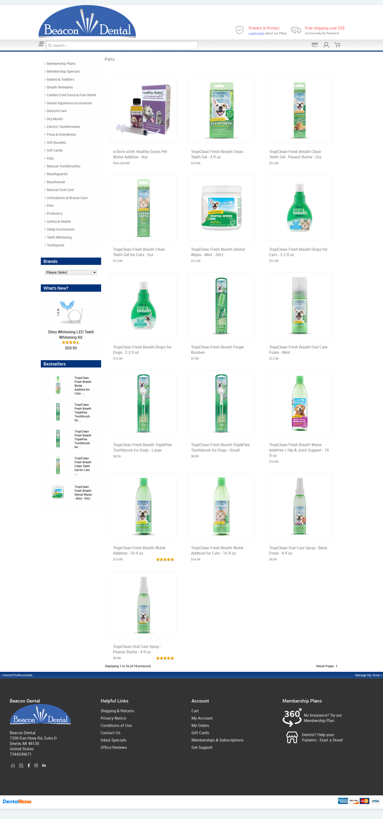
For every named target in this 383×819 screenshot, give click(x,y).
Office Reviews (114, 747)
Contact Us (110, 732)
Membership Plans (61, 63)
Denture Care (57, 110)
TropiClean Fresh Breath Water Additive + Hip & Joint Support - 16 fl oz (299, 450)
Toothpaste (55, 245)
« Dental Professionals (16, 675)
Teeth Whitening (59, 237)
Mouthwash (56, 182)
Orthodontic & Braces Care (67, 197)
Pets (50, 205)
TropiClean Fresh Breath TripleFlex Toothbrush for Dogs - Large (142, 447)
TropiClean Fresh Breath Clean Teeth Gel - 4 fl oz (217, 154)
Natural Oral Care (60, 189)
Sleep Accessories (60, 229)
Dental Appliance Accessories (69, 103)
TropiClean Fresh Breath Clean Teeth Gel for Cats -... (82, 466)
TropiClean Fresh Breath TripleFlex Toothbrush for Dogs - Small (220, 447)
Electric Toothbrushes (63, 126)
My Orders (200, 725)
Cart (195, 710)
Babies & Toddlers (60, 79)
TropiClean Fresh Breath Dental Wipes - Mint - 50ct (83, 492)
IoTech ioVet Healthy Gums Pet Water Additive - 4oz (140, 154)
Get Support (202, 747)
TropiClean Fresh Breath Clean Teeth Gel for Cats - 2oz (139, 252)
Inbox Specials (113, 740)
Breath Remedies (60, 87)
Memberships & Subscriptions (218, 740)
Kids (50, 158)
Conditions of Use (116, 725)
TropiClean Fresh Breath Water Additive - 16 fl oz (139, 550)
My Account (202, 718)
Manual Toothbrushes (63, 166)
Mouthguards (57, 174)
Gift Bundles (56, 142)
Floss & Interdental (61, 134)
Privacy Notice (113, 718)
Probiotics (55, 213)
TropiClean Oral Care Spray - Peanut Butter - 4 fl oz (137, 649)
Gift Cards (55, 150)
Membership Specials (63, 71)
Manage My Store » (369, 675)
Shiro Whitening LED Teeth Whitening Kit (71, 334)
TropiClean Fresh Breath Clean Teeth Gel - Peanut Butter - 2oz (295, 154)
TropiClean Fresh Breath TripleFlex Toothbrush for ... (82, 412)
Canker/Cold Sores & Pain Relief (71, 95)
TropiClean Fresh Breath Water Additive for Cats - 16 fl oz (217, 550)
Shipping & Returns (117, 710)
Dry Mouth (55, 118)
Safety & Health (59, 221)
